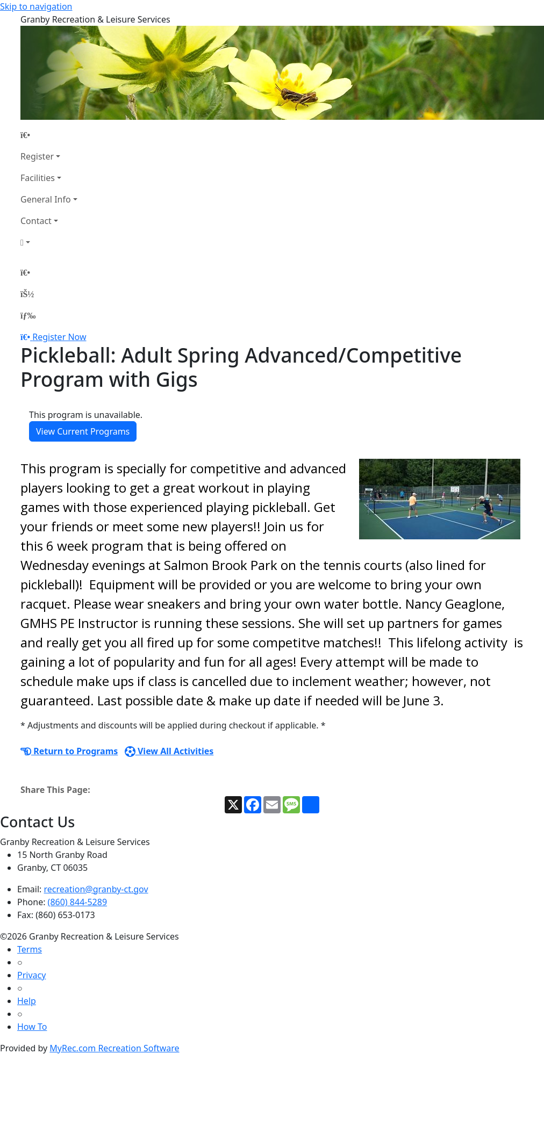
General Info (45, 199)
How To (32, 1027)
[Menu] (27, 315)
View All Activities (169, 751)
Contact (36, 221)
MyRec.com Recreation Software (114, 1048)
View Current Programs (83, 431)
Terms (29, 949)
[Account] (48, 242)
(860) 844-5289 (77, 902)
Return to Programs (69, 751)
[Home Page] (48, 135)
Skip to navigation (36, 6)
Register (37, 156)
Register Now (59, 337)
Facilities (37, 178)
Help (26, 1001)
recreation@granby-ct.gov (96, 889)
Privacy (31, 975)
